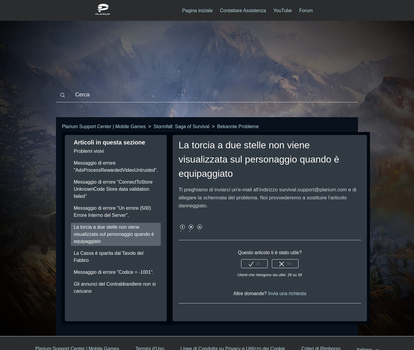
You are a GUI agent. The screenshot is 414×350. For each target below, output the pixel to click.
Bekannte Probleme (238, 126)
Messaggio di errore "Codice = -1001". (114, 272)
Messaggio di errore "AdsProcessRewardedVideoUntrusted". (116, 166)
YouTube (282, 10)
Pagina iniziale (197, 10)
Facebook (182, 231)
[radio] (254, 263)
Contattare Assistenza (243, 10)
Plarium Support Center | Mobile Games (104, 126)
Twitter (191, 231)
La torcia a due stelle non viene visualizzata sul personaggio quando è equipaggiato (114, 234)
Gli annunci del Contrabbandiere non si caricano (115, 287)
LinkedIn (199, 231)
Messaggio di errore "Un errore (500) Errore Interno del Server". (112, 212)
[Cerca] (207, 95)
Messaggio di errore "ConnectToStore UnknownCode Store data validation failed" (113, 189)
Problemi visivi (89, 151)
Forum (306, 10)
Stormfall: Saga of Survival (182, 126)
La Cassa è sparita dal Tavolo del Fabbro (108, 257)
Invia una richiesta (287, 293)
